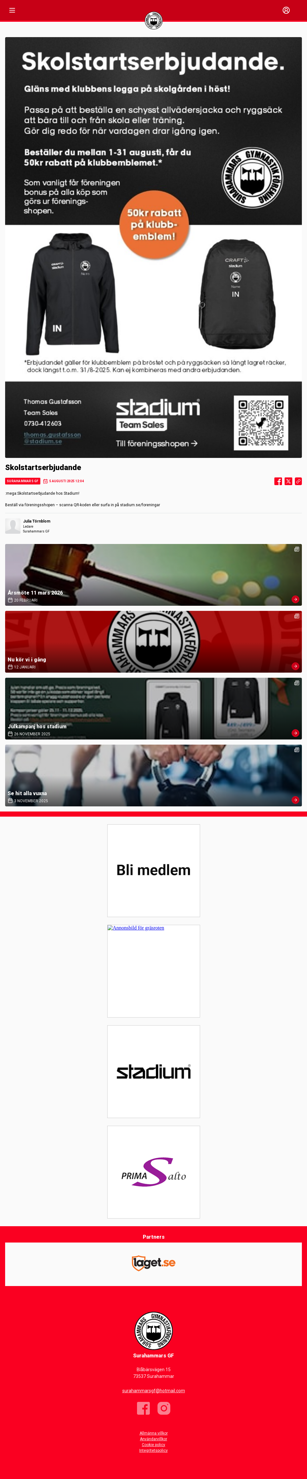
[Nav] (12, 10)
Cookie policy (153, 1445)
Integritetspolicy (153, 1450)
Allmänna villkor (154, 1433)
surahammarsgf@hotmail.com (153, 1390)
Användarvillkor (153, 1439)
